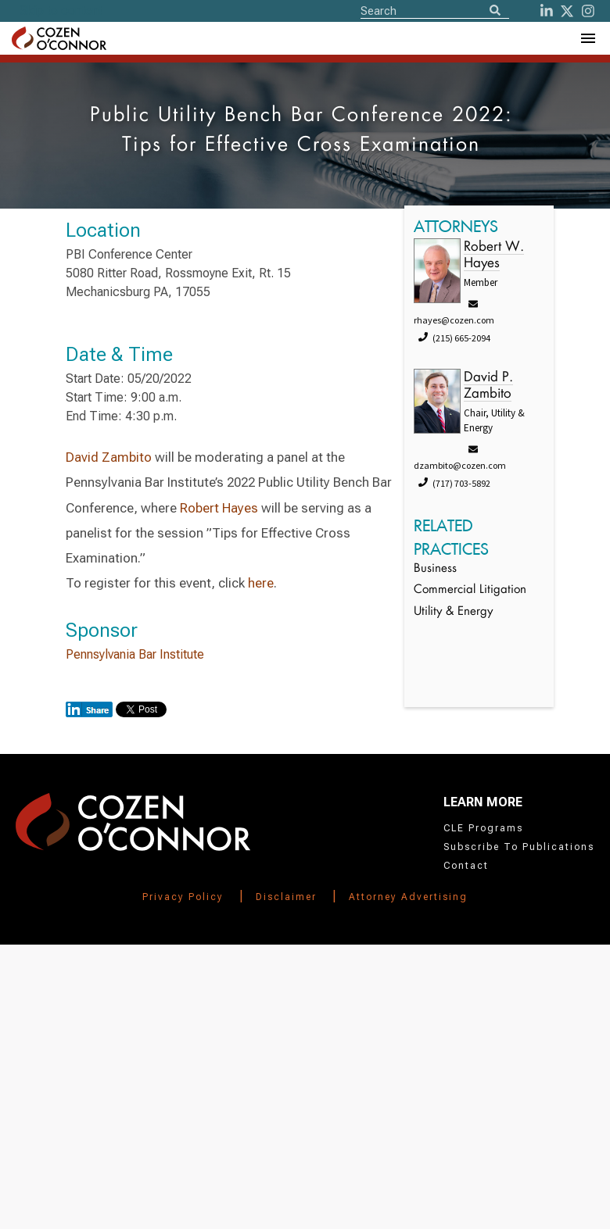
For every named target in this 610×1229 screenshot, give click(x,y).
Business (435, 569)
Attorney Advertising (408, 896)
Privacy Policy (183, 896)
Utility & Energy (453, 612)
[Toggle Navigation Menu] (587, 38)
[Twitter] (567, 11)
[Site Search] (435, 10)
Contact (466, 865)
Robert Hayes (219, 508)
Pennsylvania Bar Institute (135, 654)
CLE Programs (483, 828)
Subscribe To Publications (518, 846)
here (261, 583)
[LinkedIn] (546, 11)
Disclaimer (286, 896)
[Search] (495, 11)
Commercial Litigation (470, 590)
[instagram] (588, 11)
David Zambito (109, 457)
